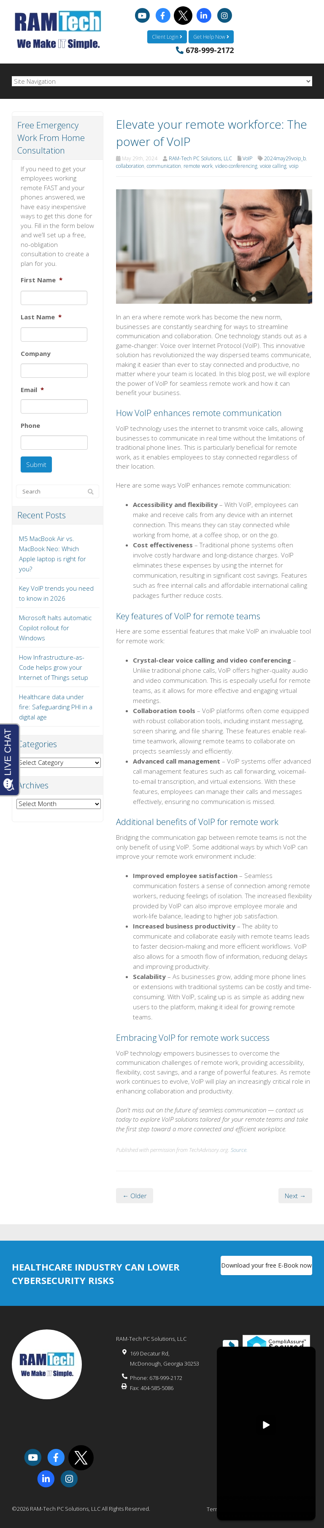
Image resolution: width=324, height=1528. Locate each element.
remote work (198, 164)
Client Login (167, 35)
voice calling (273, 164)
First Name (41, 279)
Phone (30, 424)
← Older (134, 1194)
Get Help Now (211, 35)
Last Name (41, 316)
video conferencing (236, 164)
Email (32, 389)
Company (36, 352)
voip (293, 164)
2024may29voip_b (285, 157)
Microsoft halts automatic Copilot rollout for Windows (55, 623)
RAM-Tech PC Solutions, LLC (200, 157)
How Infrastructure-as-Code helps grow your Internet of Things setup (53, 662)
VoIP (247, 157)
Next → (295, 1194)
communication (164, 164)
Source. (239, 1148)
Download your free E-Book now (266, 1267)
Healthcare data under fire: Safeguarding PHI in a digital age (55, 702)
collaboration (130, 164)
